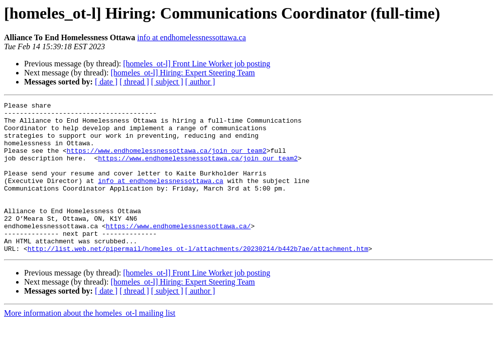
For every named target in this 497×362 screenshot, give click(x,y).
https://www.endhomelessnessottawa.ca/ (178, 251)
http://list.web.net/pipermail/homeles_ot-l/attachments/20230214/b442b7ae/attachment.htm (198, 278)
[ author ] (200, 81)
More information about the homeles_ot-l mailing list (89, 343)
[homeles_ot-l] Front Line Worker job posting (196, 63)
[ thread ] (134, 81)
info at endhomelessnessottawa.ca (191, 37)
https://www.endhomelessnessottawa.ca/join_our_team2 (167, 160)
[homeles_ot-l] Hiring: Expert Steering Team (182, 72)
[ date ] (106, 81)
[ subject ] (167, 81)
